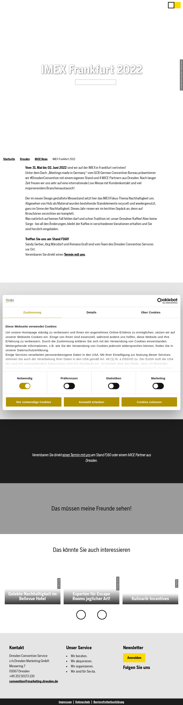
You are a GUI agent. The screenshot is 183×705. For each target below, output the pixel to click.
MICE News (41, 159)
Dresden (25, 159)
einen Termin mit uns (76, 455)
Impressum (65, 702)
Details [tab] (91, 312)
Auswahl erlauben (91, 402)
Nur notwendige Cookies (33, 402)
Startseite (9, 159)
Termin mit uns (74, 254)
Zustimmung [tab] (32, 312)
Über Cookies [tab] (150, 312)
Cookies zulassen (149, 402)
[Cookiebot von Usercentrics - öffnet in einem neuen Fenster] (160, 301)
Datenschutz (82, 702)
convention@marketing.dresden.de (33, 681)
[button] (177, 5)
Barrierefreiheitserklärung (108, 702)
